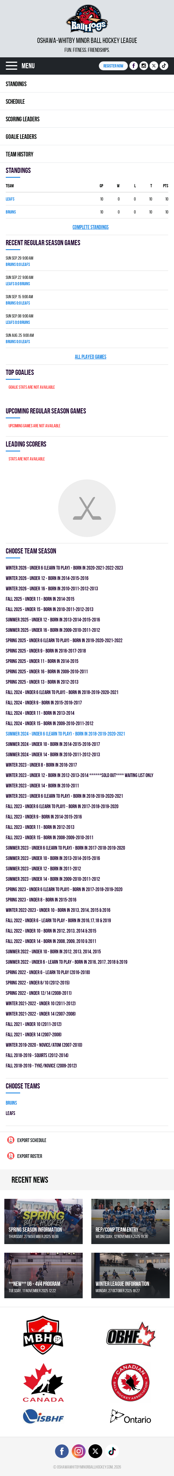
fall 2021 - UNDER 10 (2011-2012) (34, 1024)
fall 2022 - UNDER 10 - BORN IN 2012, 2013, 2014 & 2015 (51, 930)
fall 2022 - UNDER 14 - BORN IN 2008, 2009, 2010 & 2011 (51, 941)
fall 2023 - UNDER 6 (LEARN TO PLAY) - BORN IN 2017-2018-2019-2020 (62, 806)
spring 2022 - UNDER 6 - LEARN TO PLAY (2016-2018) (48, 972)
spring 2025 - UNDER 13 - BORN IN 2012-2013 (42, 682)
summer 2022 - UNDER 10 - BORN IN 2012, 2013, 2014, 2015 (53, 951)
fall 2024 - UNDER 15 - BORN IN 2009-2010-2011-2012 (49, 723)
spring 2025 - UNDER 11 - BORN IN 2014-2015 (42, 661)
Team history (19, 154)
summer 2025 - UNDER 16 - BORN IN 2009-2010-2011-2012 (53, 630)
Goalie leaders (21, 136)
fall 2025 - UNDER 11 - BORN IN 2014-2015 (40, 599)
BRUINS (11, 211)
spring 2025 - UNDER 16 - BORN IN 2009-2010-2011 (47, 671)
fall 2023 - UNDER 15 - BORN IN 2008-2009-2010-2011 (49, 837)
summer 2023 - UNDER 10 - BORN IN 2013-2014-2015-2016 (53, 858)
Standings (16, 83)
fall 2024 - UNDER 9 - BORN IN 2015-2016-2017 (44, 702)
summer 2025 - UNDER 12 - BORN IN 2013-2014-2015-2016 (53, 619)
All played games (90, 357)
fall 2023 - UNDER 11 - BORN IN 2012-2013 (40, 827)
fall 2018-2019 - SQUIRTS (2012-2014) (37, 1055)
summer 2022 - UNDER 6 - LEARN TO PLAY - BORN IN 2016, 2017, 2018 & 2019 (66, 962)
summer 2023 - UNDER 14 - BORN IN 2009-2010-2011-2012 (53, 879)
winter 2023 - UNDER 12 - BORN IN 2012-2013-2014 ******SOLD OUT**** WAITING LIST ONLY (79, 775)
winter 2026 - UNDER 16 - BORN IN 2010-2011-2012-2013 (52, 588)
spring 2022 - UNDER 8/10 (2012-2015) (38, 982)
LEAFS (10, 198)
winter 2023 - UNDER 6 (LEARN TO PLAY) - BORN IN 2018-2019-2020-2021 (64, 796)
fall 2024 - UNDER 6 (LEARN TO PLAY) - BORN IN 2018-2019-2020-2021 (62, 692)
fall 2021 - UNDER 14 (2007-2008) (34, 1034)
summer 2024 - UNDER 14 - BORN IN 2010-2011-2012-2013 (53, 754)
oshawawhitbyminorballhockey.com (85, 1466)
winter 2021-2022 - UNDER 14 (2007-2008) (41, 1013)
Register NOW (113, 65)
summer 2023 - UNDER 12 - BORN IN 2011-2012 (43, 868)
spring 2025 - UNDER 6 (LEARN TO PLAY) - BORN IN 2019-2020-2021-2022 (64, 640)
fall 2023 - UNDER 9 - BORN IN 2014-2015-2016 (44, 816)
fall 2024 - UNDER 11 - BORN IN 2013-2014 (40, 713)
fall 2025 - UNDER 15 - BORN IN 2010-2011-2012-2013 (49, 609)
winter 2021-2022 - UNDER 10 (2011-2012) (41, 1003)
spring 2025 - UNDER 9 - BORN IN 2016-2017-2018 (46, 650)
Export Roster (24, 1155)
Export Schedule (26, 1140)
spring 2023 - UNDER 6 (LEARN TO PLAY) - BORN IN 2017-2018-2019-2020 (64, 889)
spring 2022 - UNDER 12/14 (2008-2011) (39, 993)
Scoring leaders (22, 119)
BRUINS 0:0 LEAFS (18, 264)
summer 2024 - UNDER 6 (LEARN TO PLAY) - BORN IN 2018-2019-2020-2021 (65, 733)
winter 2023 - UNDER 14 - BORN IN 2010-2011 (42, 785)
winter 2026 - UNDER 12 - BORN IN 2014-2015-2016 (47, 578)
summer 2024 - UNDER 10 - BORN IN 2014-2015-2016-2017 (53, 744)
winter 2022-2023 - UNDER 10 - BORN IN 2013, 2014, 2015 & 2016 (58, 910)
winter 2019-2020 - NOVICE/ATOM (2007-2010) (44, 1045)
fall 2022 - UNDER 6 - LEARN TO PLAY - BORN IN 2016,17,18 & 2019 (58, 920)
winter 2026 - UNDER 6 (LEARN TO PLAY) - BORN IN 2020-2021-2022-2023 (64, 567)
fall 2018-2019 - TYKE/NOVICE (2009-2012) (41, 1065)
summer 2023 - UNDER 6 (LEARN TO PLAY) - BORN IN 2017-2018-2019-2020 (65, 848)
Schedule (15, 101)
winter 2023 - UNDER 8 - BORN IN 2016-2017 (41, 765)
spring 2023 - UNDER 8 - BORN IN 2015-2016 (41, 899)
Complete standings (91, 227)
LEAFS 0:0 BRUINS (18, 283)
